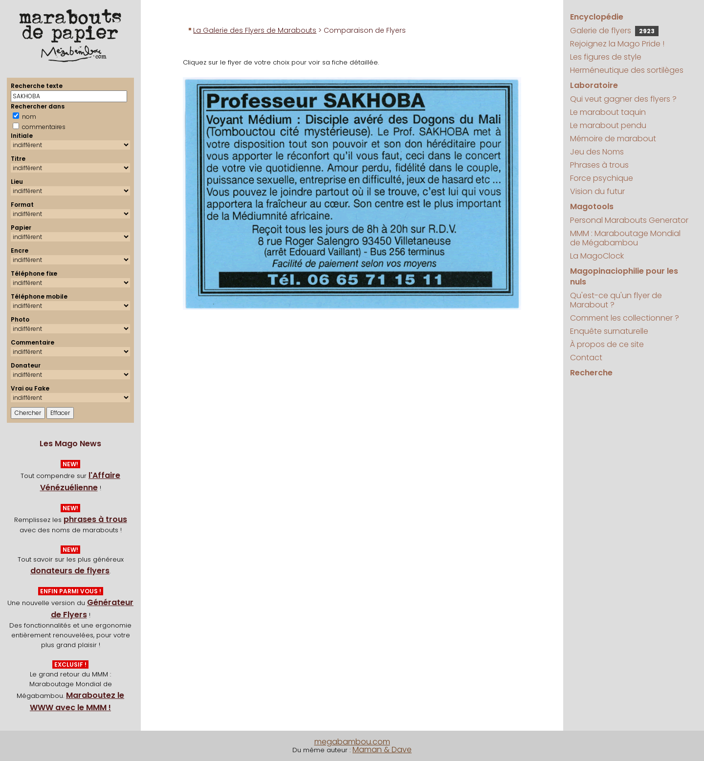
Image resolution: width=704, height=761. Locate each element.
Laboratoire (594, 85)
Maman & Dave (382, 749)
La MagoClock (597, 255)
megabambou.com (352, 741)
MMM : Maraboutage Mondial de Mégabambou (625, 238)
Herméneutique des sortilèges (626, 70)
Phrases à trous (599, 165)
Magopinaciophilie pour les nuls (624, 276)
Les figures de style (605, 57)
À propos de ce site (607, 344)
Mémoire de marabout (613, 138)
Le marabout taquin (608, 112)
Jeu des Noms (597, 151)
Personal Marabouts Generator (629, 220)
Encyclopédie (596, 16)
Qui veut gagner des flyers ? (623, 99)
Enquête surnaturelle (609, 331)
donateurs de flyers (70, 570)
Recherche (591, 372)
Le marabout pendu (608, 125)
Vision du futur (597, 191)
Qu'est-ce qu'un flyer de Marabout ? (616, 300)
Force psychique (601, 178)
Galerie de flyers (614, 30)
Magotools (592, 206)
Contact (586, 357)
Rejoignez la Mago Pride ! (617, 43)
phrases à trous (95, 519)
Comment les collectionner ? (624, 318)
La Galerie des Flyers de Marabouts (254, 30)
